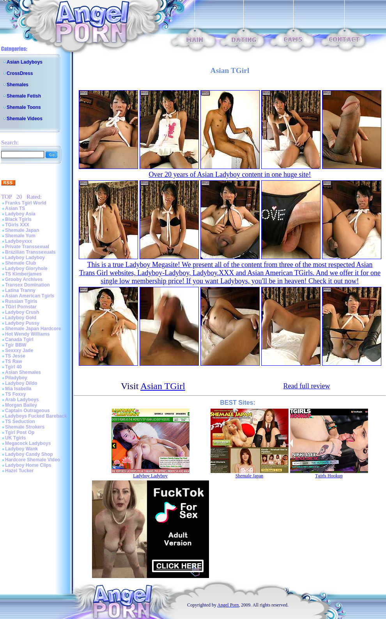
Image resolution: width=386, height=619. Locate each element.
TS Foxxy (15, 394)
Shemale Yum (20, 235)
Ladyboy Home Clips (28, 465)
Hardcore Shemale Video (32, 459)
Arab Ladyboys (22, 399)
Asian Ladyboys (24, 62)
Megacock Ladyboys (28, 443)
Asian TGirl (162, 386)
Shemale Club (20, 263)
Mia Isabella (18, 388)
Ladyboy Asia (20, 214)
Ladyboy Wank (21, 449)
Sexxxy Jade (19, 350)
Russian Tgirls (21, 301)
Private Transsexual (27, 246)
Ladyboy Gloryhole (26, 268)
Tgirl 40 (13, 367)
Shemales (17, 84)
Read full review (306, 386)
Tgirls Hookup (328, 475)
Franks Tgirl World (25, 203)
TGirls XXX (17, 225)
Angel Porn (228, 605)
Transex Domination (27, 285)
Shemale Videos (24, 118)
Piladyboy (16, 378)
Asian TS (15, 208)
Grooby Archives (23, 279)
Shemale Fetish (24, 96)
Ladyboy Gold (20, 317)
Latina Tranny (20, 290)
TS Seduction (20, 421)
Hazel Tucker (19, 470)
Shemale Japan (22, 230)
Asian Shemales (23, 372)
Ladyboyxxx (18, 241)
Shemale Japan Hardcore (33, 328)
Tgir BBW (16, 345)
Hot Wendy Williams (27, 334)
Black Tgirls (18, 219)
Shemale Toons (24, 107)
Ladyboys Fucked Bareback (36, 416)
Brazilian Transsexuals (30, 252)
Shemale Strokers (24, 427)
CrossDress (20, 73)
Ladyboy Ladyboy (25, 257)
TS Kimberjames (23, 274)
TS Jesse (15, 356)
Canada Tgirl (19, 339)
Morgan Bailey (21, 405)
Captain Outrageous (27, 410)
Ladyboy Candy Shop (29, 454)
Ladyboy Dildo (21, 383)
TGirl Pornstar (21, 307)
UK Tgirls (15, 438)
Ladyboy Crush (22, 312)
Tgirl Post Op (19, 432)
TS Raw (13, 361)
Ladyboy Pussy (22, 323)
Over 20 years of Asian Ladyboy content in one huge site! (230, 174)
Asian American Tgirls (29, 296)
